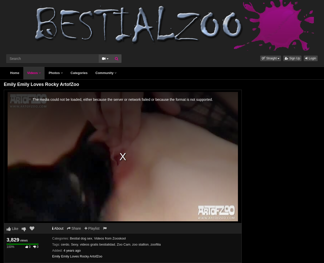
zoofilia (156, 244)
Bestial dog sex (81, 238)
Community (105, 73)
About (58, 228)
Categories (79, 73)
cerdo (65, 244)
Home (14, 73)
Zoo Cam (123, 244)
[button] (270, 58)
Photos (56, 73)
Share (74, 228)
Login (310, 58)
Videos (34, 73)
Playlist (92, 228)
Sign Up (292, 58)
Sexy (74, 244)
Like (12, 229)
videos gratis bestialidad (97, 244)
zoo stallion (140, 244)
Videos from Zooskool (110, 238)
